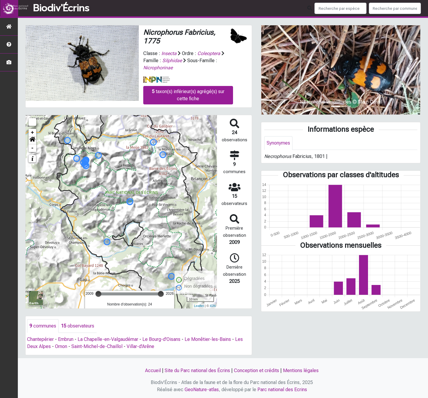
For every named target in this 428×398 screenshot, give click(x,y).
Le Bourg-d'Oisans (161, 339)
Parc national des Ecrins (282, 389)
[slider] (98, 294)
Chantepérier (40, 339)
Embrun (65, 339)
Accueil (153, 370)
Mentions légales (301, 370)
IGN (213, 306)
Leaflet (199, 306)
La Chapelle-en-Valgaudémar (108, 339)
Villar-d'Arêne (140, 346)
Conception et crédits (256, 370)
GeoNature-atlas (202, 389)
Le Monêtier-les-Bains (208, 339)
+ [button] (32, 132)
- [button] (32, 148)
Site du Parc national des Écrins (197, 370)
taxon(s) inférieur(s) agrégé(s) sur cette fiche (188, 95)
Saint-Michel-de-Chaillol (96, 346)
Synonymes (278, 143)
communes (42, 326)
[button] (32, 140)
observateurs (77, 326)
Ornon (61, 346)
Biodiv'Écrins (61, 8)
